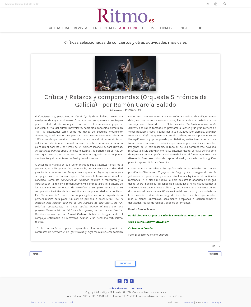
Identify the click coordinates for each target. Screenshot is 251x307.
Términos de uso (38, 302)
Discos (149, 28)
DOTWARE (188, 302)
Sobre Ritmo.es (118, 288)
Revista (82, 28)
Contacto (136, 288)
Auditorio (129, 28)
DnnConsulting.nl (212, 302)
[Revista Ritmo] (125, 16)
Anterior (36, 254)
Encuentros (104, 28)
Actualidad (59, 28)
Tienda (183, 28)
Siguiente (214, 254)
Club (197, 28)
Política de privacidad (62, 302)
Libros (166, 28)
